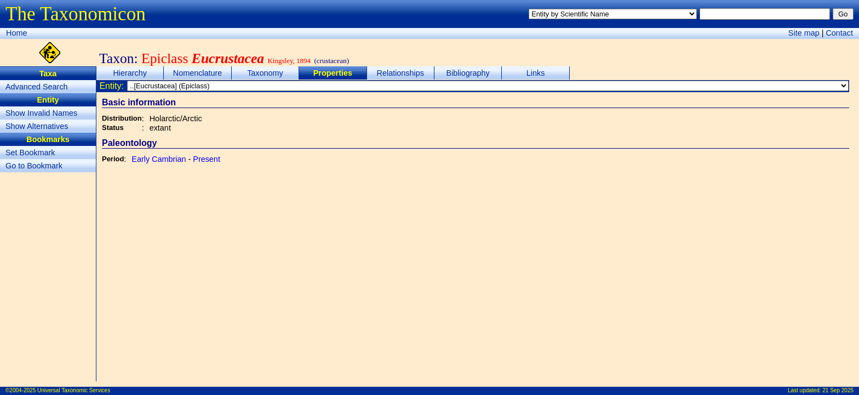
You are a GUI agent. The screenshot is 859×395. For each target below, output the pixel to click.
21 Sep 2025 (838, 390)
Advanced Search (36, 86)
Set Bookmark (30, 152)
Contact (839, 33)
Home (16, 33)
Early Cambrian (158, 159)
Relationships (400, 73)
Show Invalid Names (41, 113)
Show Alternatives (36, 126)
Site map (804, 33)
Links (535, 73)
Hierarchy (130, 73)
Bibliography (468, 73)
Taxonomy (265, 73)
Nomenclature (197, 73)
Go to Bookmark (33, 165)
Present (206, 159)
